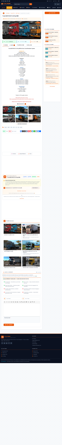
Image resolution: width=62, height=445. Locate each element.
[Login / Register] (57, 4)
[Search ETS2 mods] (21, 4)
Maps (54, 7)
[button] (4, 302)
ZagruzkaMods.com (36, 340)
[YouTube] (5, 1)
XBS (21, 127)
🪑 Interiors (34, 7)
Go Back (13, 153)
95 (11, 127)
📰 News (49, 7)
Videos (59, 7)
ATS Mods (34, 338)
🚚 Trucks (15, 7)
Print (29, 153)
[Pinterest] (7, 1)
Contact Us (34, 356)
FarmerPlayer (34, 343)
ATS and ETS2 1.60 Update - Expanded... (51, 32)
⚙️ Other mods (42, 7)
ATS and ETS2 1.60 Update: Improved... (51, 36)
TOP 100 (9, 7)
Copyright (34, 354)
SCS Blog (3, 356)
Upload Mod (52, 12)
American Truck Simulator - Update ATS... (52, 47)
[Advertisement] (17, 142)
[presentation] (4, 302)
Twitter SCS (4, 352)
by (18, 127)
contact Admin (22, 198)
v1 (16, 127)
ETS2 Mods (8, 13)
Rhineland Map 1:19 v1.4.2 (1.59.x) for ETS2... (52, 83)
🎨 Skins (28, 7)
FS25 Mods (34, 341)
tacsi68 (5, 18)
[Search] (30, 4)
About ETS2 (35, 351)
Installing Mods (35, 352)
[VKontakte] (4, 1)
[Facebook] (2, 1)
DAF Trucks (17, 13)
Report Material (22, 153)
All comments (52, 86)
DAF (8, 127)
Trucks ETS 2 (13, 13)
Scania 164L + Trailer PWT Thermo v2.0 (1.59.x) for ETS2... (52, 72)
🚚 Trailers (22, 7)
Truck (5, 127)
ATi (13, 127)
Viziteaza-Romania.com (36, 345)
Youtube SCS (4, 354)
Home (3, 7)
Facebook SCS (4, 351)
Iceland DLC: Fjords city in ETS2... (50, 40)
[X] (9, 1)
